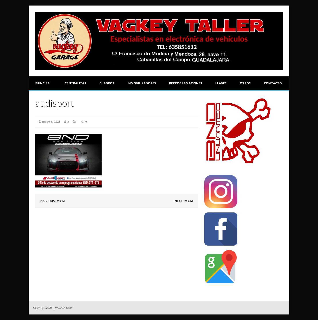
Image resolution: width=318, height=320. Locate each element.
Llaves (221, 83)
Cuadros (106, 83)
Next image (184, 201)
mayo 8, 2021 (51, 121)
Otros (245, 83)
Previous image (53, 201)
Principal (43, 83)
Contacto (273, 83)
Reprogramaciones (185, 83)
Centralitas (75, 83)
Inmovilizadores (141, 83)
